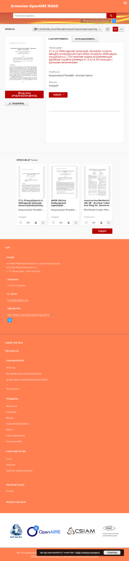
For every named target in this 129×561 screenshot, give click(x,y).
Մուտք (9, 490)
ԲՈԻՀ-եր (10, 367)
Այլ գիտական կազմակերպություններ (27, 379)
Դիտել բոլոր (12, 388)
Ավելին (102, 231)
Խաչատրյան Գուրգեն (61, 75)
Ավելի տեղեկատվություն (87, 553)
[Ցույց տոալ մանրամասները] (42, 223)
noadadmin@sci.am (17, 300)
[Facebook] (9, 320)
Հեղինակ (11, 412)
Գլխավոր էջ (12, 350)
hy (115, 29)
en (121, 29)
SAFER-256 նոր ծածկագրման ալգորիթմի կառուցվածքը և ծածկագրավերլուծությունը (64, 203)
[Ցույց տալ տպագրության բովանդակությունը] (35, 223)
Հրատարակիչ (14, 441)
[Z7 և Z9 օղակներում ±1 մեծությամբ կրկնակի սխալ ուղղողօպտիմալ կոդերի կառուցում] (31, 182)
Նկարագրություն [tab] (58, 39)
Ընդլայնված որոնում (96, 20)
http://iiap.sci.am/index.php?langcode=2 (28, 314)
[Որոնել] (111, 15)
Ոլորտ (9, 429)
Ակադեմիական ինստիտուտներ (24, 373)
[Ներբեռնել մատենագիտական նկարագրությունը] (28, 223)
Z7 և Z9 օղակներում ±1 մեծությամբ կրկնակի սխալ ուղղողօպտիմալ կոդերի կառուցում (30, 203)
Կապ (9, 458)
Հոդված (53, 85)
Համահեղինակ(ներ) (17, 423)
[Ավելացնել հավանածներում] (107, 29)
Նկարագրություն (15, 435)
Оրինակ (10, 464)
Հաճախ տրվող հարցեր (19, 470)
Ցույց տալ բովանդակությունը (24, 94)
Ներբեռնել (15, 103)
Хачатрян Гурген (84, 75)
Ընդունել (112, 552)
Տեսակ (10, 417)
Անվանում (11, 406)
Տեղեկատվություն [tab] (85, 39)
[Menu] (125, 2)
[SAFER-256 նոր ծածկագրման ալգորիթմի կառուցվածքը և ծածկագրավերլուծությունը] (64, 182)
